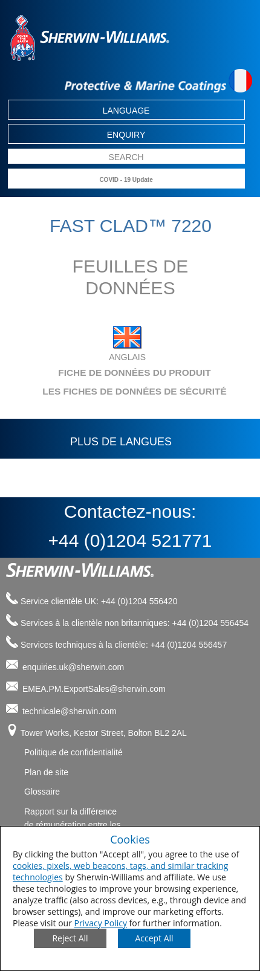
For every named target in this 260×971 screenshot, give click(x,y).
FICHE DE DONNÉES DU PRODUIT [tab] (111, 372)
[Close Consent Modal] (70, 938)
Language (126, 110)
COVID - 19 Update (125, 179)
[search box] (126, 157)
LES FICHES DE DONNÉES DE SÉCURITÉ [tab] (119, 391)
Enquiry (126, 135)
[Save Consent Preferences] (154, 938)
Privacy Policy (100, 923)
